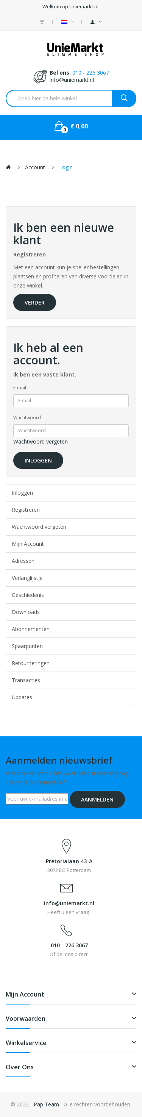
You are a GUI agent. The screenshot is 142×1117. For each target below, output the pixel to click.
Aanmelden (97, 799)
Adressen (23, 560)
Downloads (26, 612)
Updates (22, 697)
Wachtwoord (27, 417)
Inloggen (22, 492)
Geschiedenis (28, 594)
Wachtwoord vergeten (40, 441)
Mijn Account (28, 543)
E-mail (19, 387)
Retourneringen (31, 663)
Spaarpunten (27, 646)
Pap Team (46, 1104)
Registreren (26, 509)
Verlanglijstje (27, 577)
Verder (35, 302)
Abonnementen (31, 629)
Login (66, 167)
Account (35, 167)
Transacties (26, 680)
